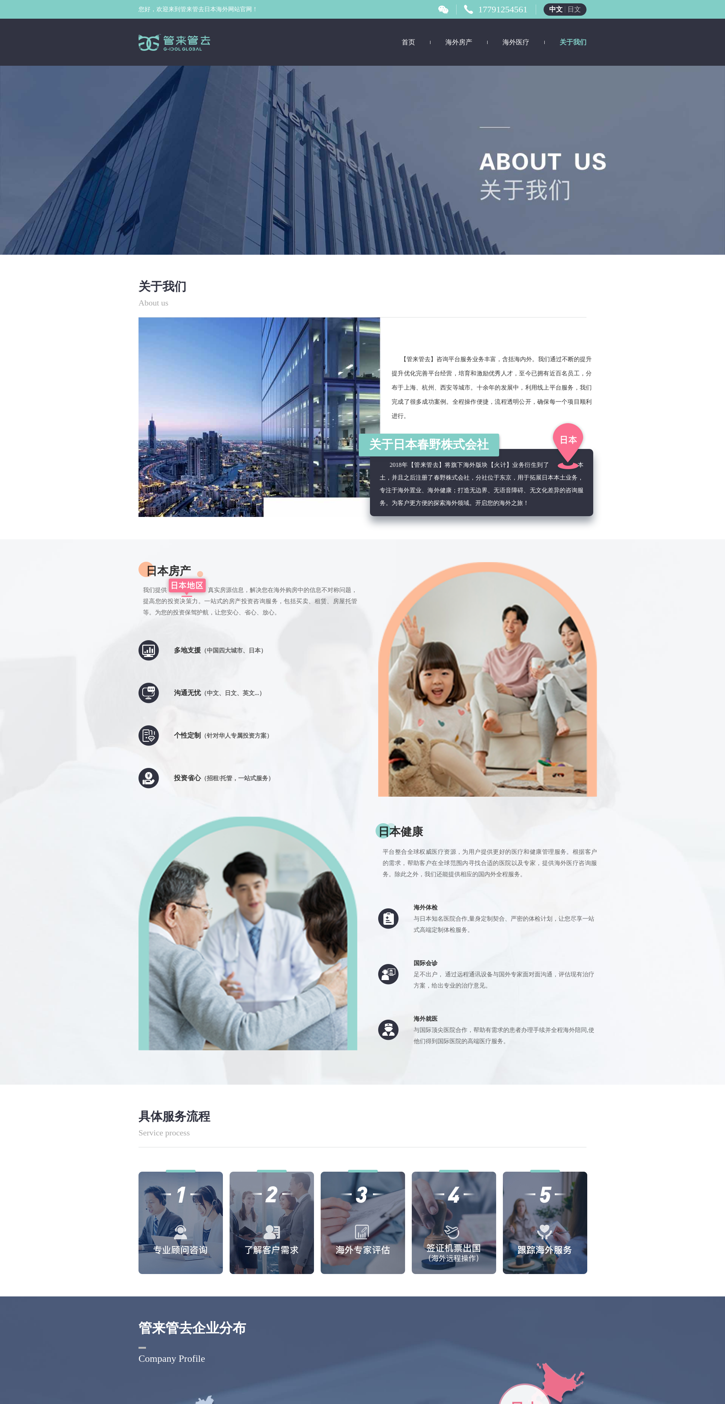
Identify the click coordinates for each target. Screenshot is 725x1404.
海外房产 (458, 42)
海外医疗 (515, 42)
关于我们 (573, 42)
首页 (408, 42)
